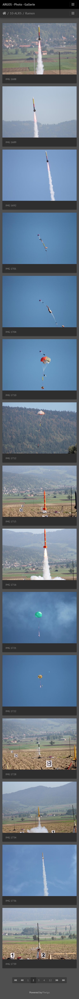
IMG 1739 (11, 963)
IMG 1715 (11, 521)
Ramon (30, 13)
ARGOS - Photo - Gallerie (19, 4)
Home (4, 13)
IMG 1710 (11, 395)
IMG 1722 (11, 711)
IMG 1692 (11, 205)
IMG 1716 (11, 584)
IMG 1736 (11, 900)
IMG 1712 (11, 458)
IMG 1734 (11, 837)
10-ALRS (16, 13)
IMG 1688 (11, 79)
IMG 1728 (11, 774)
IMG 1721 (11, 647)
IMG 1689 (11, 142)
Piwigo (46, 992)
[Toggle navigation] (72, 4)
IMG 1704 (11, 331)
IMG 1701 (11, 268)
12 (50, 980)
